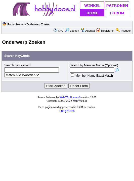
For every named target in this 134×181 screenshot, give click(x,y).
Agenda (87, 30)
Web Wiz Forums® (70, 97)
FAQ (60, 30)
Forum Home (15, 24)
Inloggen (126, 30)
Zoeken (72, 30)
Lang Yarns (66, 111)
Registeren (107, 30)
